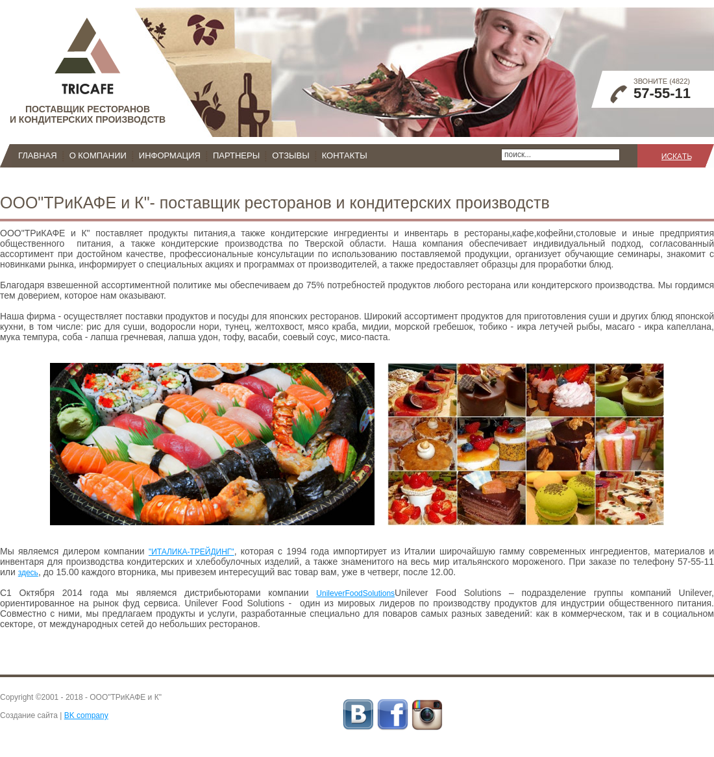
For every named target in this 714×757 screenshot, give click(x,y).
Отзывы (290, 155)
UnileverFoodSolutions (355, 593)
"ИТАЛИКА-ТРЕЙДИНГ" (191, 551)
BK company (86, 715)
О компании (98, 155)
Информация (170, 155)
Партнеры (236, 155)
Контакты (344, 155)
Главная (37, 155)
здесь (28, 572)
